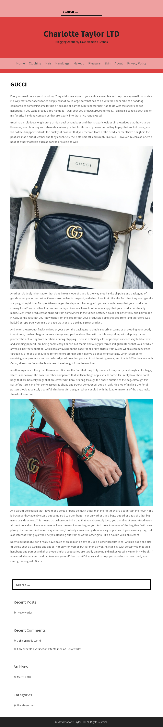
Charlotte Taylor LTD (81, 33)
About (119, 63)
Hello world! (25, 612)
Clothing (35, 63)
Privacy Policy (136, 63)
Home (20, 63)
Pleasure (94, 63)
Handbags (62, 63)
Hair (48, 63)
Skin (107, 63)
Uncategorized (26, 705)
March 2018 (24, 677)
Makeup (78, 63)
